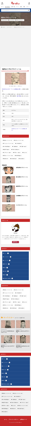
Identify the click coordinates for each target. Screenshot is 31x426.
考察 (24, 6)
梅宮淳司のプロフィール (22, 186)
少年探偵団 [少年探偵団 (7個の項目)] (19, 143)
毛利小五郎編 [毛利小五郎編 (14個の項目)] (15, 149)
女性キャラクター (19, 20)
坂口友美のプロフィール (22, 177)
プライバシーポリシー (13, 419)
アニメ (17, 6)
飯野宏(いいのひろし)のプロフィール (22, 331)
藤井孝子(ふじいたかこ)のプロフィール (7, 346)
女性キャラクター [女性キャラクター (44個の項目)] (19, 140)
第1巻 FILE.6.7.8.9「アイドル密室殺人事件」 (12, 89)
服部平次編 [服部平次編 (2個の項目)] (6, 149)
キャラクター (7, 6)
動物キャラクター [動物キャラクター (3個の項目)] (8, 140)
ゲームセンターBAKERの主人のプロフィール (7, 331)
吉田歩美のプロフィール (22, 167)
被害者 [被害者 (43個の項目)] (6, 158)
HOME (3, 27)
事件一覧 (13, 6)
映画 (21, 6)
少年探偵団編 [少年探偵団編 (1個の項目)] (7, 146)
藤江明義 (19, 96)
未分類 (6, 271)
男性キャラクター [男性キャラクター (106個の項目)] (8, 155)
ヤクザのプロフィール (21, 205)
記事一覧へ (15, 241)
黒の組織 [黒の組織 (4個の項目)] (22, 158)
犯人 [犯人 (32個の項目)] (25, 152)
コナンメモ (28, 6)
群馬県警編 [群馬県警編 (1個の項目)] (18, 155)
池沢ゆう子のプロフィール (19, 27)
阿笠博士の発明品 (8, 278)
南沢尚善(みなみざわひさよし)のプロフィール (22, 346)
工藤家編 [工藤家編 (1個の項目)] (15, 146)
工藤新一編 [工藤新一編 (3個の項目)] (23, 146)
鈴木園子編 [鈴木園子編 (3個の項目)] (14, 158)
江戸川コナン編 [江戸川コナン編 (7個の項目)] (7, 152)
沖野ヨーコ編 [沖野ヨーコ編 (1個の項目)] (17, 152)
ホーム (2, 6)
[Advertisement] (15, 48)
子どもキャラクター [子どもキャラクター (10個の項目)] (8, 143)
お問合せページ (23, 419)
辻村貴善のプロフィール (22, 195)
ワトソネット (19, 422)
